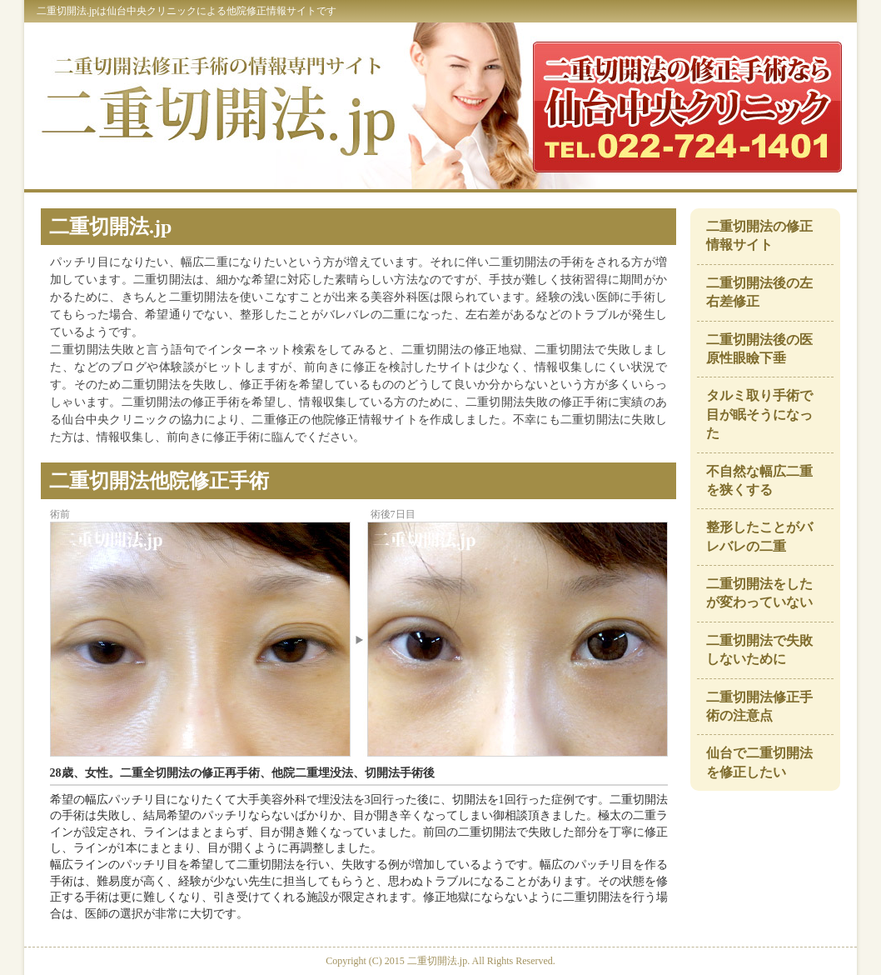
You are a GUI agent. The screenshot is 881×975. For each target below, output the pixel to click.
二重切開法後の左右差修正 (759, 292)
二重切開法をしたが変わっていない (759, 593)
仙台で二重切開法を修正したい (759, 762)
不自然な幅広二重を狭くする (759, 480)
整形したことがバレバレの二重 (759, 536)
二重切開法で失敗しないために (759, 649)
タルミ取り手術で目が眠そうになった (759, 414)
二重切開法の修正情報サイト (759, 235)
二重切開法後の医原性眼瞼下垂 (759, 348)
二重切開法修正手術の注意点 (759, 706)
